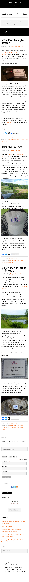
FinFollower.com (14, 2)
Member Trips (13, 258)
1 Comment (19, 150)
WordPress (16, 565)
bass (10, 139)
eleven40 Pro (16, 563)
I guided (10, 154)
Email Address (6, 461)
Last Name (4, 471)
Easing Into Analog (6, 526)
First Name (4, 466)
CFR (8, 427)
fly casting (13, 427)
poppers (3, 429)
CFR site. (8, 122)
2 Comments (19, 46)
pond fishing (19, 427)
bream (14, 260)
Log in (22, 565)
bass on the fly (16, 139)
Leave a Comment (20, 274)
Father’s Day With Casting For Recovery (13, 269)
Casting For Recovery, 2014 (14, 147)
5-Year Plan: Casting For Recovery (12, 41)
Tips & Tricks (12, 137)
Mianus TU (19, 202)
